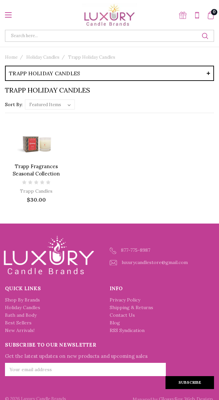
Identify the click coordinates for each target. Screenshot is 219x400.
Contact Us (122, 315)
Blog (115, 323)
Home (11, 57)
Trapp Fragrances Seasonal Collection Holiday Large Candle (36, 173)
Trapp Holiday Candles (91, 57)
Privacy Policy (125, 300)
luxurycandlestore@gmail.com (149, 262)
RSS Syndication (127, 330)
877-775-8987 (130, 250)
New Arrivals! (20, 330)
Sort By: (14, 104)
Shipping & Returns (131, 307)
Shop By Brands (22, 300)
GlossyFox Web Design (186, 386)
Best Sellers (18, 323)
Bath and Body (21, 315)
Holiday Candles (42, 57)
